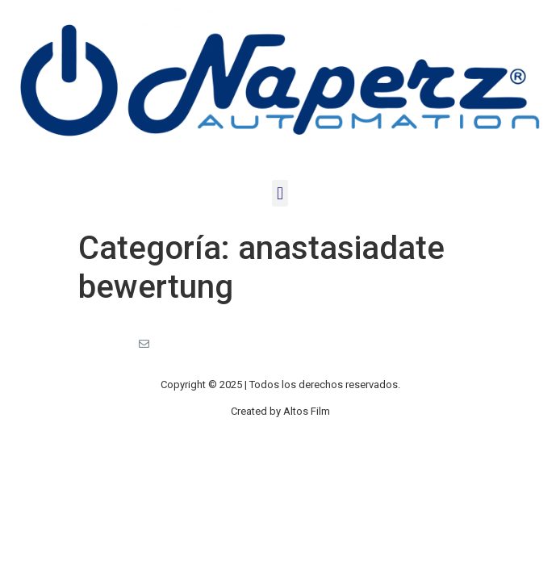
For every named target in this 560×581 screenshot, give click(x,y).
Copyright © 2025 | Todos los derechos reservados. (280, 384)
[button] (279, 193)
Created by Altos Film (280, 411)
